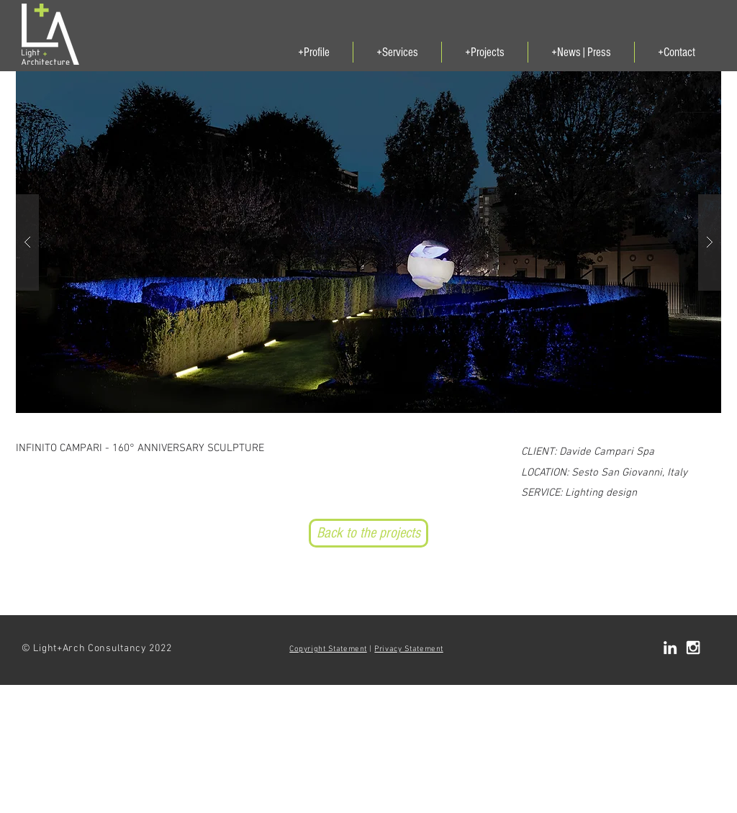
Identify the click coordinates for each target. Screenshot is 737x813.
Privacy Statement (408, 649)
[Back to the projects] (368, 533)
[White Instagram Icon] (693, 647)
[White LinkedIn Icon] (670, 647)
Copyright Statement (327, 649)
